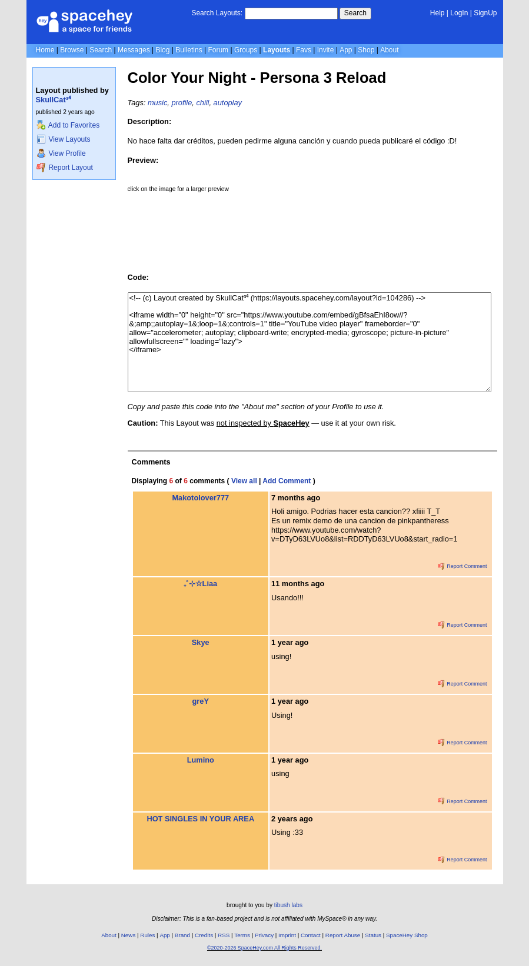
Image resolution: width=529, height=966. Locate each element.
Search (355, 13)
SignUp (485, 13)
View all (244, 481)
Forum (218, 50)
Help (437, 13)
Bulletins (188, 50)
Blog (162, 50)
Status (373, 935)
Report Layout (64, 167)
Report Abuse (342, 935)
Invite (325, 50)
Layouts (276, 50)
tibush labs (288, 905)
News (128, 935)
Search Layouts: (216, 13)
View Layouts (63, 139)
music (157, 102)
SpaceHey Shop (407, 935)
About (389, 50)
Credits (204, 935)
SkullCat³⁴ (53, 99)
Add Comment (286, 481)
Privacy (264, 935)
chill (202, 102)
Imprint (287, 935)
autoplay (228, 102)
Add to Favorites (67, 125)
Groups (245, 50)
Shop (366, 50)
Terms (242, 935)
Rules (147, 935)
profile (181, 102)
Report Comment (462, 566)
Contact (311, 935)
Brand (182, 935)
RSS (223, 935)
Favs (303, 50)
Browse (72, 50)
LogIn (459, 13)
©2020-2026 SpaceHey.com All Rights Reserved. (264, 948)
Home (45, 50)
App (346, 50)
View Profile (61, 153)
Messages (134, 50)
